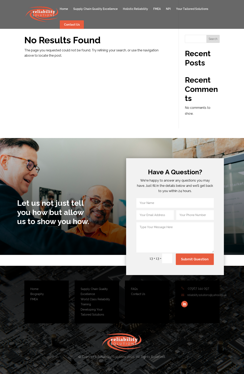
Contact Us (72, 24)
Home (64, 8)
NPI (168, 8)
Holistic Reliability (135, 8)
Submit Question (195, 259)
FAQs (134, 289)
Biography (37, 294)
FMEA (157, 8)
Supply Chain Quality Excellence (95, 8)
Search (213, 39)
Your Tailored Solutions (192, 8)
